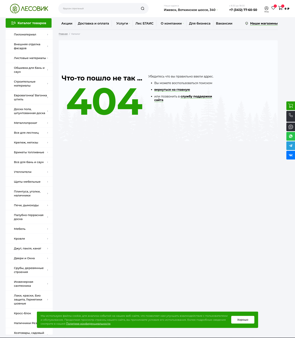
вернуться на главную (172, 89)
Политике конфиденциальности (88, 323)
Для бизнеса (200, 23)
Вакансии (224, 23)
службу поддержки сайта (183, 98)
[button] (266, 8)
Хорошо (242, 319)
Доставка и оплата (93, 23)
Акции (66, 23)
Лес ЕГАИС (144, 23)
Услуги (123, 23)
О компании (172, 23)
